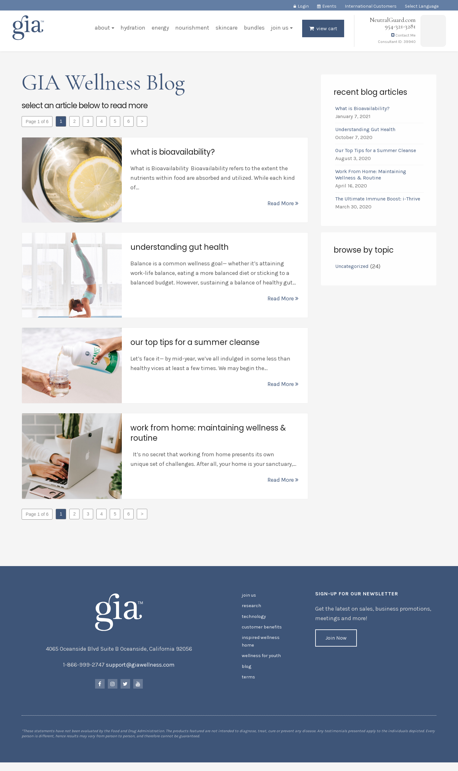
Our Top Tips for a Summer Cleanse (375, 152)
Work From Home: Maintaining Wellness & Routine (370, 176)
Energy (159, 29)
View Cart (326, 31)
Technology (253, 620)
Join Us (279, 29)
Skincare (226, 29)
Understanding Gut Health (365, 131)
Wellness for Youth (261, 658)
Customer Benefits (261, 630)
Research (251, 610)
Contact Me (403, 37)
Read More (282, 204)
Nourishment (192, 29)
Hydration (132, 29)
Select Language (422, 6)
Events (329, 6)
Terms (248, 678)
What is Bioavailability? (362, 110)
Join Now (335, 643)
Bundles (253, 29)
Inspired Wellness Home (260, 644)
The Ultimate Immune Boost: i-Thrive (378, 200)
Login (303, 6)
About (101, 29)
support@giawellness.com (141, 669)
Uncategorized (351, 268)
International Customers (371, 6)
